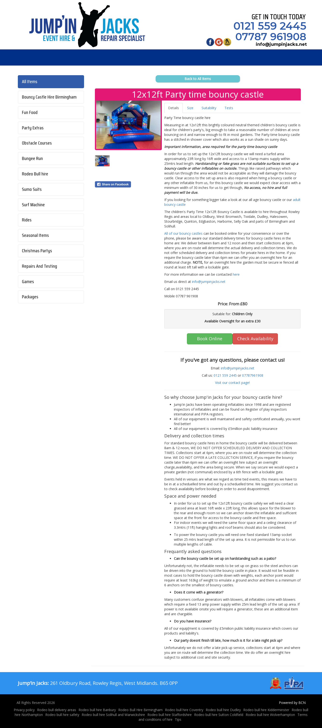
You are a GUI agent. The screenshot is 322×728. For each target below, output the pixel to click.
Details (173, 108)
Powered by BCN (292, 702)
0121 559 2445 (267, 25)
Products (77, 57)
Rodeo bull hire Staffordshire (169, 714)
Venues (166, 57)
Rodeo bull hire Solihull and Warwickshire (113, 714)
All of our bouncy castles (183, 233)
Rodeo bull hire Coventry (184, 710)
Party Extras (33, 128)
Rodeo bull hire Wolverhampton (270, 714)
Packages (30, 297)
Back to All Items (197, 78)
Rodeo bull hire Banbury (97, 710)
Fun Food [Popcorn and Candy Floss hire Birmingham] (30, 112)
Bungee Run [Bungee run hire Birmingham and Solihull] (32, 158)
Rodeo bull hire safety (62, 714)
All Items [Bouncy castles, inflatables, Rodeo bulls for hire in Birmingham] (29, 81)
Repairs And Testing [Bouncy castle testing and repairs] (39, 266)
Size (190, 108)
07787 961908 (268, 37)
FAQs (111, 57)
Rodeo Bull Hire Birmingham (140, 710)
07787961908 (252, 375)
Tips (178, 719)
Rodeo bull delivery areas (56, 710)
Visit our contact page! (232, 382)
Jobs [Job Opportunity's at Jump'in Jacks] (137, 57)
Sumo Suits (32, 189)
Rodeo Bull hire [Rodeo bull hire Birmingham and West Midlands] (35, 174)
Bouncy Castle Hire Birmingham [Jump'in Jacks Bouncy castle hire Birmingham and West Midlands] (49, 97)
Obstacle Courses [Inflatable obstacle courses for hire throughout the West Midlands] (37, 143)
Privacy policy (24, 710)
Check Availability (255, 338)
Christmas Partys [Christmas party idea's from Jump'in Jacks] (37, 250)
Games (28, 281)
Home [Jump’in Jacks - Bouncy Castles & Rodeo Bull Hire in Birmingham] (42, 57)
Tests (228, 108)
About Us (201, 57)
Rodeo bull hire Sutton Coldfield (218, 714)
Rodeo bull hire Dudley (223, 710)
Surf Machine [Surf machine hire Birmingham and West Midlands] (33, 204)
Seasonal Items (35, 235)
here (236, 274)
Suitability (209, 108)
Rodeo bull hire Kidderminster (266, 710)
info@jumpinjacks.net (279, 44)
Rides (27, 220)
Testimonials (241, 57)
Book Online (209, 338)
